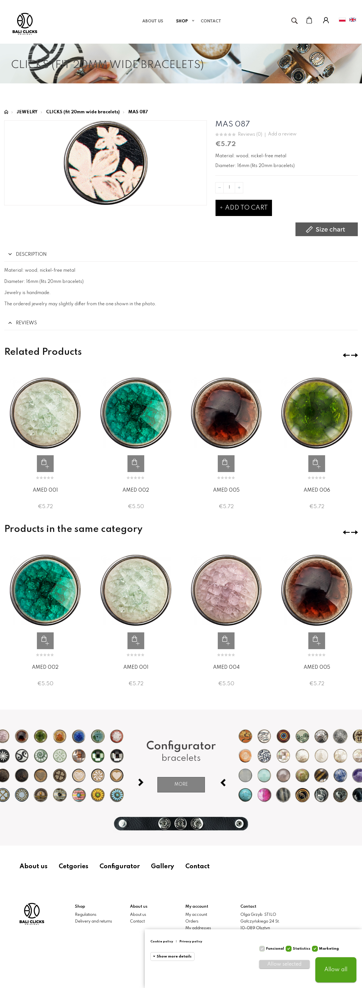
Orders (191, 921)
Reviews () (250, 135)
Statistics (301, 949)
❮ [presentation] (346, 355)
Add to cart (244, 208)
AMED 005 (226, 490)
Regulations (85, 915)
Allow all (335, 970)
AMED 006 (317, 490)
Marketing (329, 949)
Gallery (162, 866)
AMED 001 (45, 490)
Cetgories (73, 866)
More (181, 784)
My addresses (198, 928)
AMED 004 (226, 667)
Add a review (282, 134)
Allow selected (284, 964)
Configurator (120, 866)
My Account (326, 20)
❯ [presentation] (354, 355)
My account (196, 915)
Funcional (275, 949)
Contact (197, 866)
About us (34, 866)
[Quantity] (229, 187)
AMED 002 (135, 490)
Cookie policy (161, 941)
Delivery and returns (93, 921)
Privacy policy (190, 941)
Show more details (174, 956)
